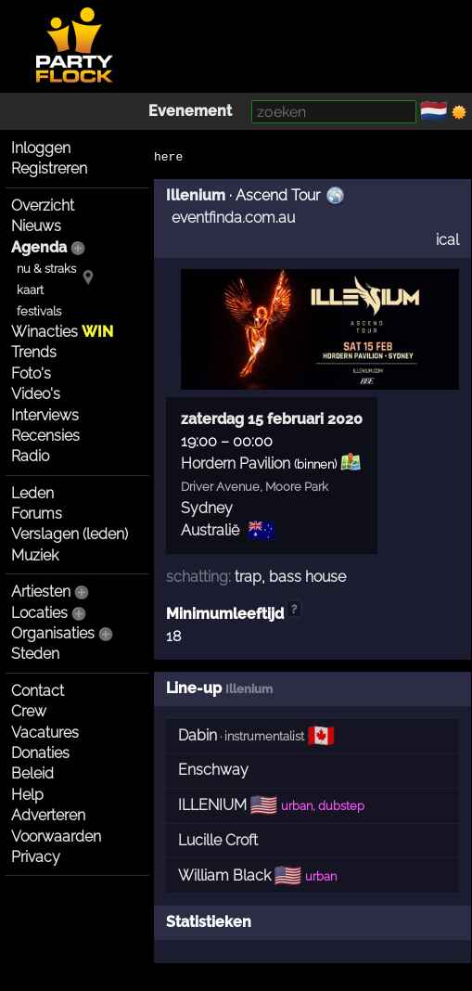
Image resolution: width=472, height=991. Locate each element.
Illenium (195, 195)
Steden (35, 654)
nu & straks (46, 269)
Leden (32, 493)
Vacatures (45, 732)
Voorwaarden (56, 836)
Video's (35, 394)
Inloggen (40, 148)
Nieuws (36, 226)
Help (27, 795)
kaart (30, 290)
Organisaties (53, 633)
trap (248, 577)
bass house (307, 577)
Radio (30, 456)
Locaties (39, 613)
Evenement (190, 111)
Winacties (62, 332)
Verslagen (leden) (69, 534)
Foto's (31, 373)
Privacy (35, 857)
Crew (28, 711)
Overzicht (42, 205)
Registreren (49, 168)
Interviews (45, 415)
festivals (39, 311)
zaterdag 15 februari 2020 (272, 419)
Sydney (207, 508)
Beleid (32, 773)
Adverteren (48, 815)
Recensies (45, 435)
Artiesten (40, 591)
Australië (210, 530)
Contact (37, 691)
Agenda (39, 247)
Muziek (34, 555)
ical (447, 240)
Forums (36, 513)
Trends (34, 352)
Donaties (40, 753)
